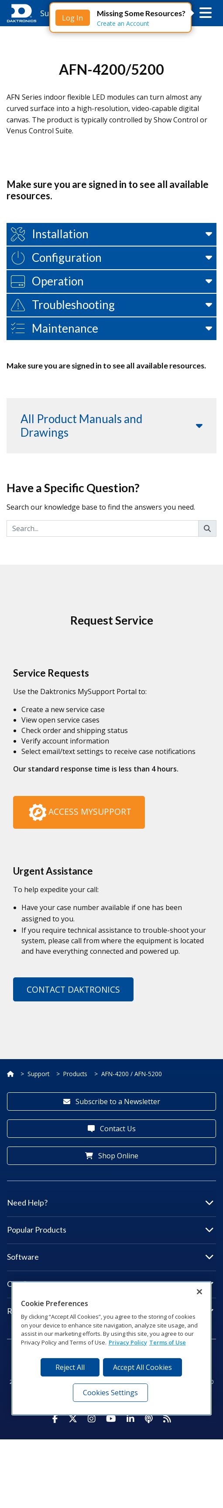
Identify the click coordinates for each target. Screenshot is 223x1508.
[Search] (103, 596)
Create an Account (123, 23)
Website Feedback (40, 1462)
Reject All (70, 1367)
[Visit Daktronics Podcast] (149, 1487)
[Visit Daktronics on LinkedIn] (130, 1487)
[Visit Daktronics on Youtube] (111, 1487)
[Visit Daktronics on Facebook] (55, 1487)
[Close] (199, 1291)
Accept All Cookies (142, 1367)
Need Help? (110, 1271)
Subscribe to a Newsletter (111, 1169)
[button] (205, 13)
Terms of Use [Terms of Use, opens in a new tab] (167, 1342)
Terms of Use (92, 1462)
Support (38, 1142)
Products (75, 1142)
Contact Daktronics (73, 1057)
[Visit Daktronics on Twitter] (73, 1487)
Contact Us (112, 1197)
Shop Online (111, 1224)
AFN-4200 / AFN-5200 (131, 1142)
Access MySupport (79, 881)
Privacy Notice (139, 1462)
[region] (111, 1348)
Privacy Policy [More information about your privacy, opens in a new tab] (128, 1342)
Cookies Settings (110, 1392)
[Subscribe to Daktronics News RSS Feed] (167, 1487)
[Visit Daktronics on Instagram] (92, 1487)
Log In (72, 18)
